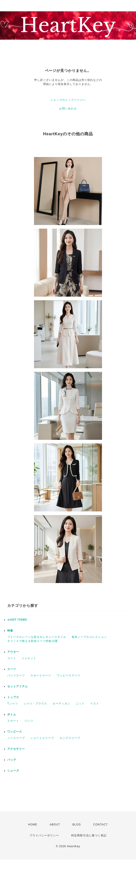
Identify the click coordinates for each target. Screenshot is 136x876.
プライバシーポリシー (44, 835)
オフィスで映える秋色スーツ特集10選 (32, 641)
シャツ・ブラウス (35, 703)
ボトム (11, 714)
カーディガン (61, 703)
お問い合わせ (68, 108)
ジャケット (29, 658)
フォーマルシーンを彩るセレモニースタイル (36, 637)
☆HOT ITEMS (17, 619)
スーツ (11, 669)
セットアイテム (17, 686)
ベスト (94, 703)
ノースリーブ (16, 738)
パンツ (28, 720)
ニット (80, 703)
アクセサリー (16, 748)
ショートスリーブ (42, 738)
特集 (10, 630)
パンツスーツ (16, 675)
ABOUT (55, 824)
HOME (32, 824)
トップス (13, 697)
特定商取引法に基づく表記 (89, 835)
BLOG (77, 824)
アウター (13, 651)
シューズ (13, 770)
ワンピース (14, 731)
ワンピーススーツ (68, 675)
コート (11, 658)
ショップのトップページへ (68, 100)
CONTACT (100, 824)
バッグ (11, 759)
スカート (13, 720)
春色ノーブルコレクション (89, 637)
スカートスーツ (40, 675)
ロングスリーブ (70, 738)
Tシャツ (12, 703)
